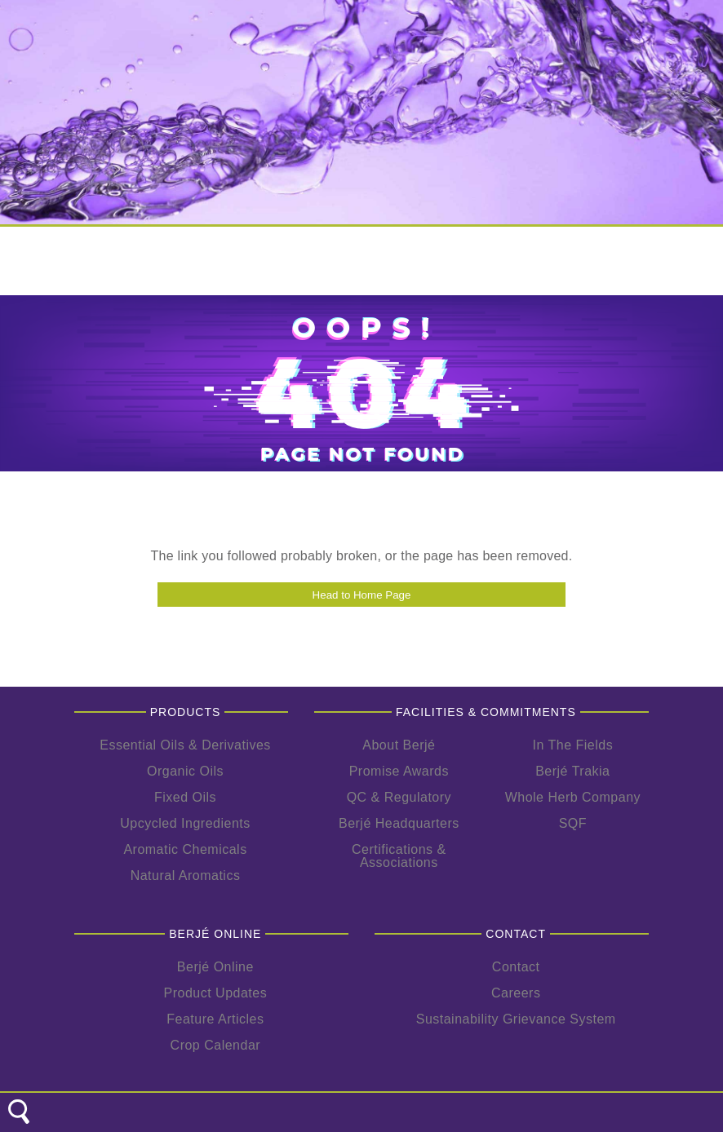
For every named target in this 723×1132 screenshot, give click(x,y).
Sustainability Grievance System (516, 1019)
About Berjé (398, 745)
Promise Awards (399, 771)
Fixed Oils (185, 797)
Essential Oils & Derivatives (185, 745)
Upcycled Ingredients (185, 823)
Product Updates (216, 993)
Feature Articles (215, 1019)
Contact (516, 967)
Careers (515, 993)
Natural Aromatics (186, 875)
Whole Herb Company (573, 797)
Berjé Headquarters (399, 823)
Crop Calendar (216, 1045)
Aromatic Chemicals (184, 849)
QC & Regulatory (399, 797)
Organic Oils (185, 771)
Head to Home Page (362, 595)
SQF (573, 823)
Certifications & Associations (399, 855)
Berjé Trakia (572, 771)
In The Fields (572, 745)
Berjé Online (215, 967)
